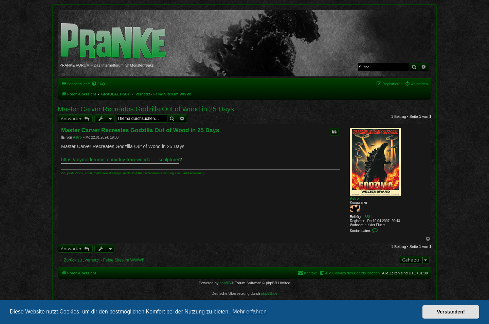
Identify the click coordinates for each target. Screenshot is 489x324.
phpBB (225, 283)
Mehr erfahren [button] (249, 311)
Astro (354, 198)
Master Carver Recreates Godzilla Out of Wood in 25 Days (146, 109)
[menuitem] (98, 84)
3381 (368, 217)
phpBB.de (269, 293)
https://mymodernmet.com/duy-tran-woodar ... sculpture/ (120, 159)
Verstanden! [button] (451, 311)
